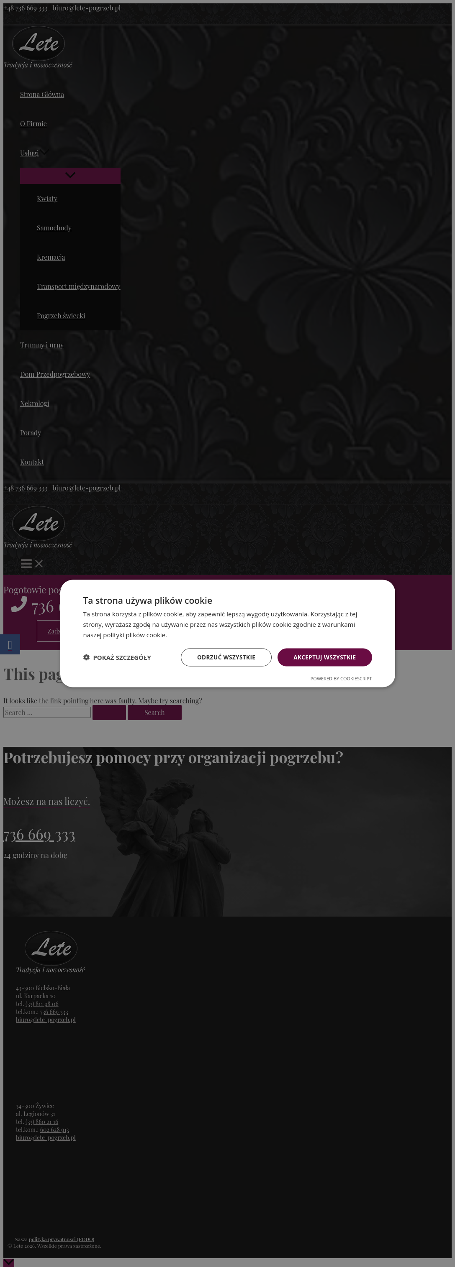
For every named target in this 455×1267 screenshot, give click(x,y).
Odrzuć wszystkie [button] (223, 657)
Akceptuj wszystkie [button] (323, 657)
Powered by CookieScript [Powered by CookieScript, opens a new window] (341, 678)
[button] (117, 657)
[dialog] (227, 633)
